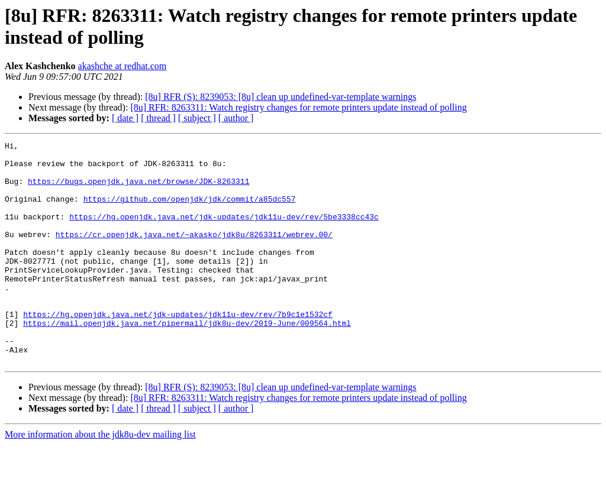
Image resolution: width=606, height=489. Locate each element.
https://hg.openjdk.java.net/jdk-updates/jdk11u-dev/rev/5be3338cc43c (224, 232)
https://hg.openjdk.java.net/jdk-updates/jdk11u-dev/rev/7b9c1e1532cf (178, 349)
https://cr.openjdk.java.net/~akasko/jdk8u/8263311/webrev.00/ (194, 253)
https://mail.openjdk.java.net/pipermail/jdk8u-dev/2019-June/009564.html (187, 360)
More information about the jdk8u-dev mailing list (100, 479)
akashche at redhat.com (122, 66)
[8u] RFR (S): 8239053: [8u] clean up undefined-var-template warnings (280, 97)
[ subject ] (197, 118)
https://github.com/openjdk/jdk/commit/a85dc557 (189, 211)
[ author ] (236, 118)
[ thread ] (158, 118)
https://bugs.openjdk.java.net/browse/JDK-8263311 (138, 189)
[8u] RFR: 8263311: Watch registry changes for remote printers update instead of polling (298, 107)
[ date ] (125, 118)
